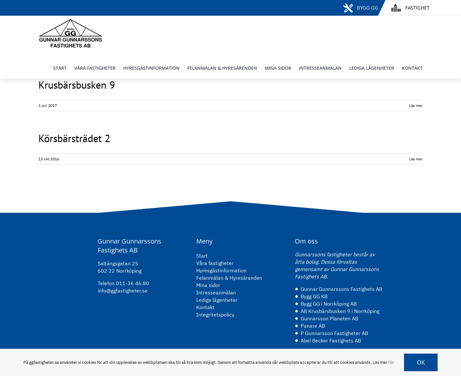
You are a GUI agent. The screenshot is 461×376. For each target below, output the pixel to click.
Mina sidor (208, 285)
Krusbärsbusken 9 (76, 85)
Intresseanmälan (216, 292)
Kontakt (205, 307)
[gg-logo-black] (70, 21)
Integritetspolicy (215, 314)
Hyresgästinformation (221, 270)
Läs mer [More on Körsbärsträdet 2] (416, 158)
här (391, 362)
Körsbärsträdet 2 (74, 138)
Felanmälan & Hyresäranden (229, 278)
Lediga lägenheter (217, 300)
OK (421, 362)
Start (202, 255)
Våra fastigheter (215, 263)
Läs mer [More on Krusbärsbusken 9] (416, 105)
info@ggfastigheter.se (123, 290)
